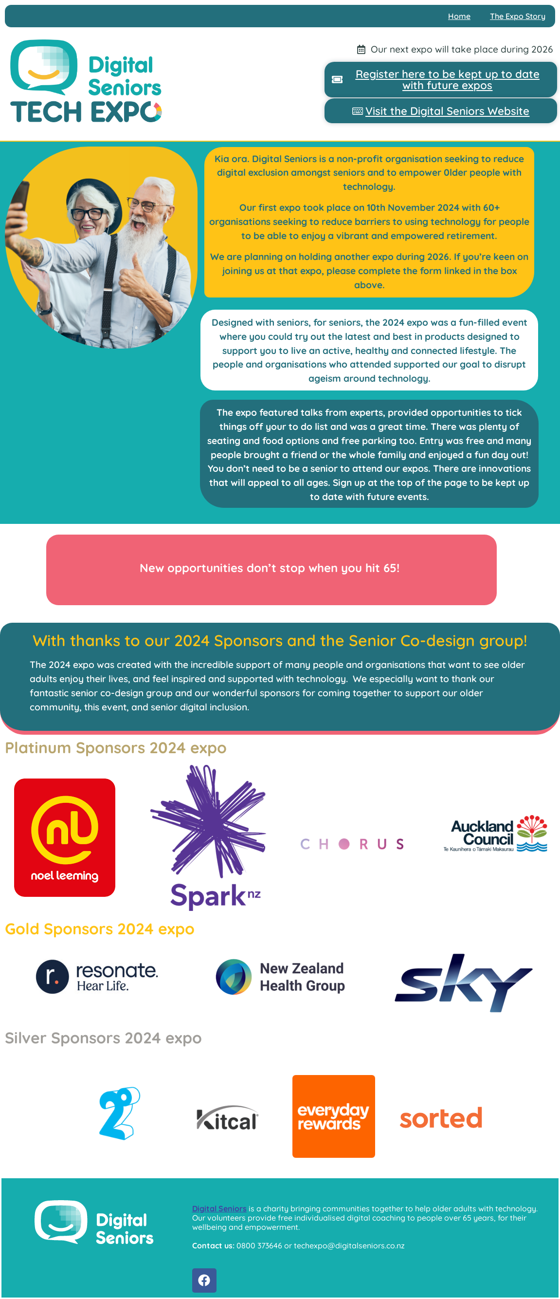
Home (459, 16)
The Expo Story (517, 16)
